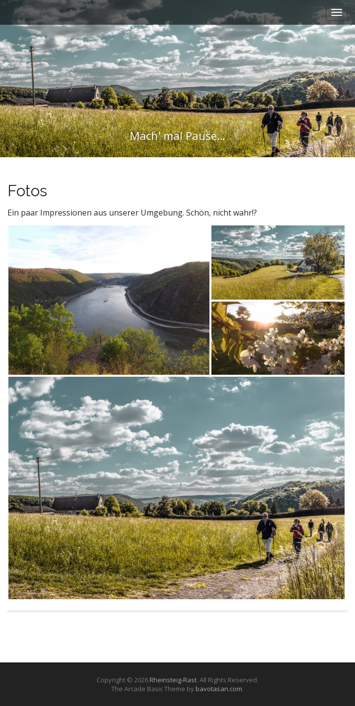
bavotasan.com (219, 688)
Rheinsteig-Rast (173, 679)
